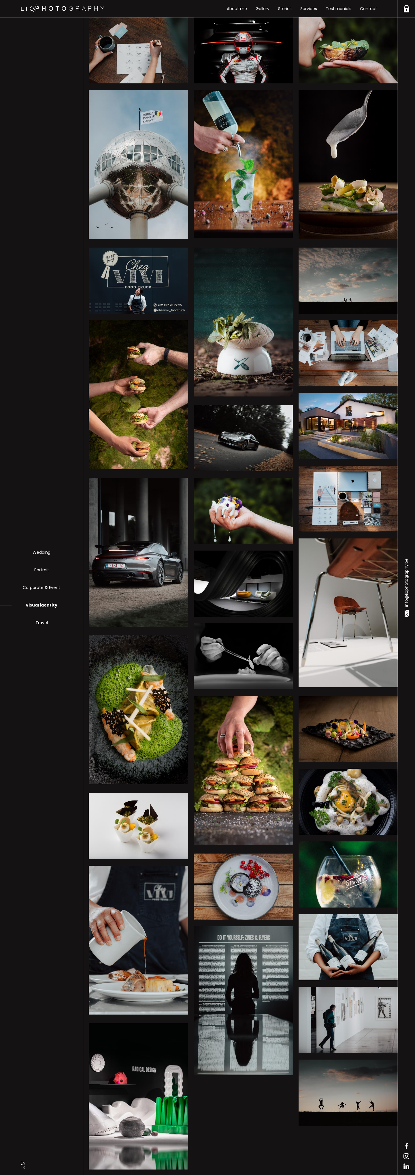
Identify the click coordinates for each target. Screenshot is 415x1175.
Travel (41, 623)
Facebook (406, 1146)
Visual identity (41, 605)
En (23, 1163)
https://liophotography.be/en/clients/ (406, 8)
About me (237, 9)
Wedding (41, 552)
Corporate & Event (41, 587)
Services (308, 9)
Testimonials (338, 9)
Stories (285, 9)
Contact (368, 9)
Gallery (262, 9)
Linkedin (406, 1166)
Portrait (41, 570)
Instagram (406, 1156)
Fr (23, 1167)
